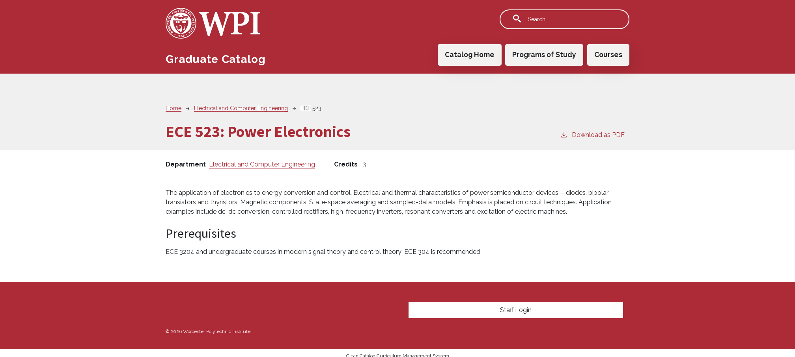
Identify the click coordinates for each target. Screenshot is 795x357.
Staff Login (516, 310)
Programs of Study (544, 54)
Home (173, 108)
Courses (608, 54)
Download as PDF (592, 134)
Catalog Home (470, 54)
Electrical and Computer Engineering (241, 108)
